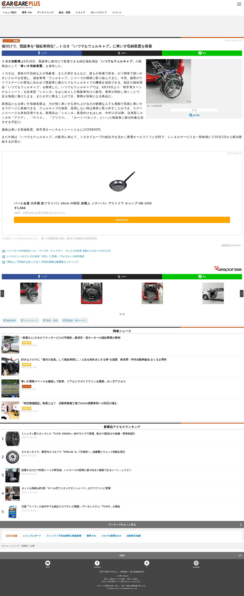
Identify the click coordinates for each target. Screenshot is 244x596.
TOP (122, 555)
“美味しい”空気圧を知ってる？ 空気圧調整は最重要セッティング (42, 261)
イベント (116, 12)
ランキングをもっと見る (122, 524)
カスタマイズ (31, 320)
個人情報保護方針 (137, 572)
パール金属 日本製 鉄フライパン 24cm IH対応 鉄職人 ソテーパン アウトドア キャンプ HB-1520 (83, 203)
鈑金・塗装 (64, 12)
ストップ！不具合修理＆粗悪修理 (63, 535)
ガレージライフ (98, 12)
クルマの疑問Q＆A (111, 535)
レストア (80, 12)
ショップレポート (32, 535)
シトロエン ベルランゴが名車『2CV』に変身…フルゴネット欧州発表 (45, 256)
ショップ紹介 (10, 12)
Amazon (122, 219)
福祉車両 (11, 320)
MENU (239, 4)
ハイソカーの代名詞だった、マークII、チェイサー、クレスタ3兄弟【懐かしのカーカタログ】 (59, 250)
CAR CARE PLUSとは (109, 572)
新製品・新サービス (76, 320)
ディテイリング (45, 12)
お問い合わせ (123, 576)
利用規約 (123, 572)
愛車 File (27, 12)
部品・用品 (52, 320)
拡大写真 (196, 115)
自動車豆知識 (134, 535)
